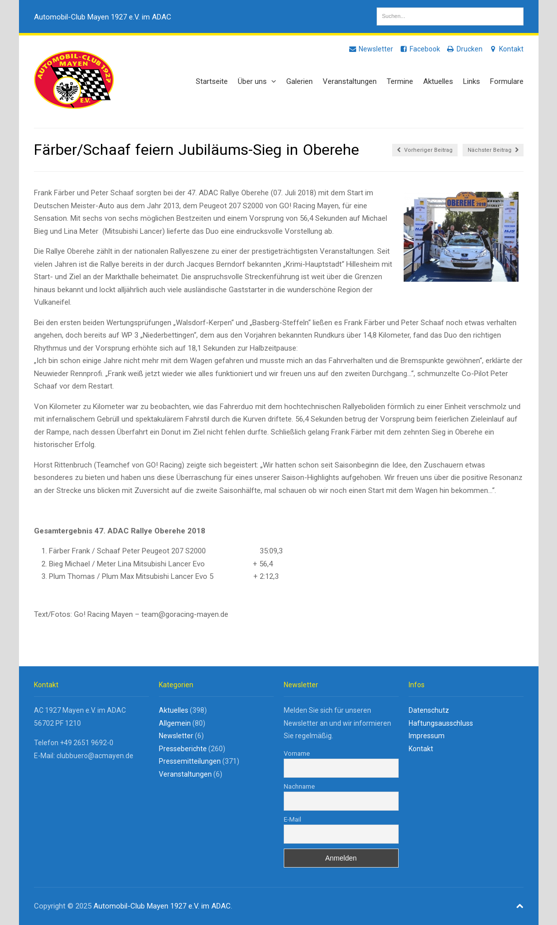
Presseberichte (183, 749)
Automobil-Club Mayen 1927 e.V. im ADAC (102, 16)
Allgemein (175, 723)
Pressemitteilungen (190, 761)
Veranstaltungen (350, 81)
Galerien (299, 81)
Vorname (297, 753)
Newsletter (370, 49)
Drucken (464, 49)
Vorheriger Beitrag (425, 150)
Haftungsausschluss (441, 723)
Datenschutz (429, 710)
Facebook (419, 49)
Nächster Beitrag (493, 150)
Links (471, 81)
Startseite (212, 81)
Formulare (507, 81)
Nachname (299, 786)
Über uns (257, 81)
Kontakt (506, 49)
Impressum (427, 736)
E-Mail (292, 819)
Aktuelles (438, 81)
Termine (400, 81)
